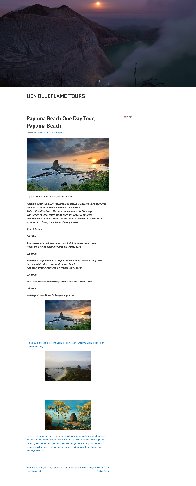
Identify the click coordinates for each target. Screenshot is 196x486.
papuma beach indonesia (38, 447)
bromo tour (95, 436)
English (129, 116)
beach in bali (67, 436)
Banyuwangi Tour (43, 436)
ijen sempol (67, 443)
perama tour (73, 447)
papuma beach (95, 443)
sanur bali (84, 447)
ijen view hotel (80, 443)
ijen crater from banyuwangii (87, 439)
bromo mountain (81, 436)
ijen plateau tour (43, 443)
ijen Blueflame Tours (56, 96)
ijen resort (56, 443)
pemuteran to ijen (59, 447)
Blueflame (59, 132)
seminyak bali (96, 447)
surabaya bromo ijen (36, 450)
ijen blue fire (47, 439)
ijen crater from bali (63, 439)
